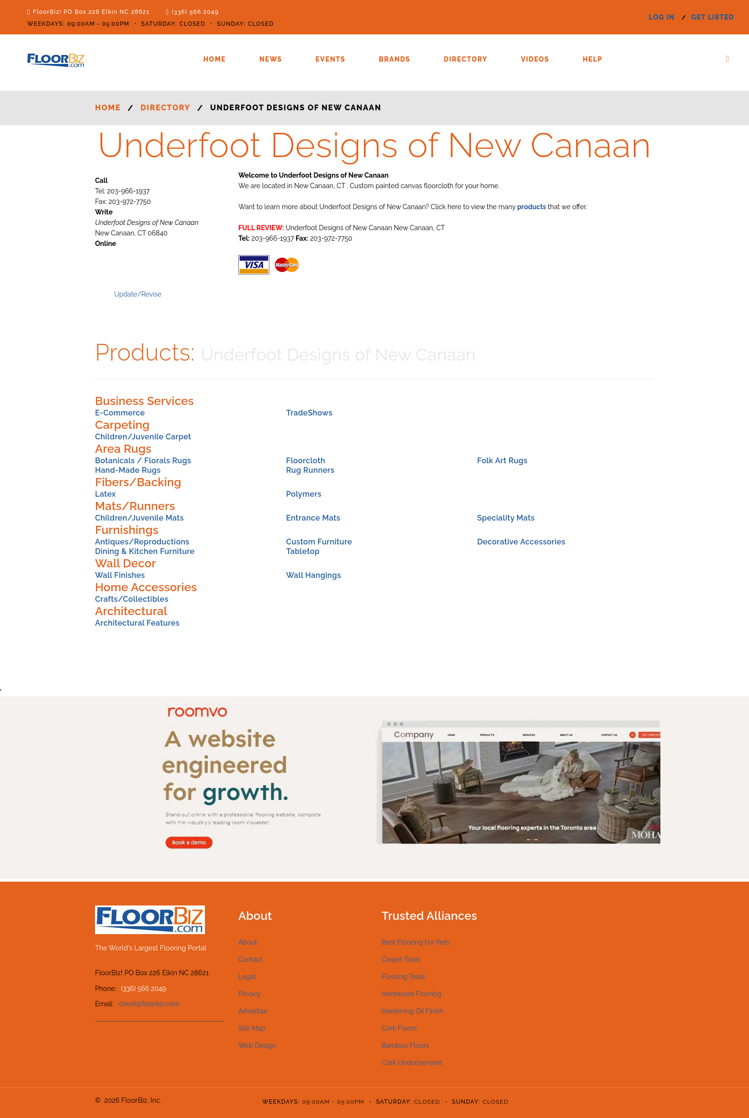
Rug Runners (310, 470)
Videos (535, 59)
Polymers (303, 494)
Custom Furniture (319, 541)
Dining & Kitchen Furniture (144, 551)
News (270, 59)
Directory (465, 59)
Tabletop (303, 551)
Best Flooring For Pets (415, 942)
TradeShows (309, 412)
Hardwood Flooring (411, 994)
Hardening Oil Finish (412, 1011)
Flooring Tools (403, 976)
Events (331, 59)
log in (661, 17)
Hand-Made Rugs (128, 470)
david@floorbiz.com (149, 1004)
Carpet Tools (401, 959)
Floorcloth (305, 460)
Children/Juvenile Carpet (143, 436)
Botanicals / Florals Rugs (143, 460)
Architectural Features (137, 623)
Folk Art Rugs (502, 460)
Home (214, 59)
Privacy (249, 994)
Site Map (251, 1028)
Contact (250, 959)
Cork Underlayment (412, 1062)
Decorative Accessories (521, 541)
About (247, 942)
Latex (105, 494)
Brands (394, 59)
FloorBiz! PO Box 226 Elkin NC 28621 (91, 12)
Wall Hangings (313, 575)
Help (592, 59)
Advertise (253, 1011)
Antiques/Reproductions (142, 541)
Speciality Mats (506, 517)
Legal (247, 976)
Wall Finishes (120, 575)
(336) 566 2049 (195, 12)
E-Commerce (120, 412)
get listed (712, 17)
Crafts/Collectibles (132, 599)
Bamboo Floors (405, 1045)
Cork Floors (399, 1028)
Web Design (257, 1045)
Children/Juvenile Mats (139, 517)
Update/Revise (137, 294)
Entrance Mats (313, 517)
